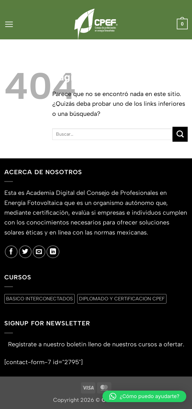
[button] (9, 24)
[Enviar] (180, 134)
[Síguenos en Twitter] (25, 251)
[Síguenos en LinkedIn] (52, 251)
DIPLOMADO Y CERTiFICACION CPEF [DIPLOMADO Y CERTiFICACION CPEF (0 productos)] (122, 299)
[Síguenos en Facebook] (11, 251)
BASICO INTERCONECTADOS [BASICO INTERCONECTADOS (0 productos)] (39, 299)
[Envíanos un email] (39, 251)
